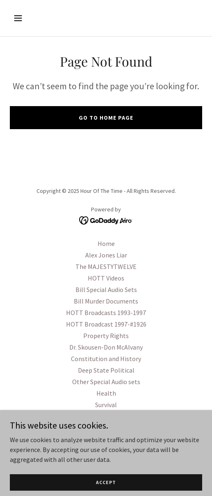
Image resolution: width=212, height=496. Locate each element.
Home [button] (106, 243)
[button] (32, 18)
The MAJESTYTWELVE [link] (106, 266)
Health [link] (106, 393)
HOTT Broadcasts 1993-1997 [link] (106, 312)
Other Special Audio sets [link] (106, 382)
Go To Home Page (106, 117)
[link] (106, 220)
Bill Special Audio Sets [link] (106, 289)
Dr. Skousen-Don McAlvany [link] (106, 347)
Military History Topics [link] (106, 416)
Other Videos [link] (106, 439)
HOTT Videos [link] (106, 278)
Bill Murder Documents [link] (106, 301)
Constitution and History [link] (106, 359)
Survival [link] (106, 405)
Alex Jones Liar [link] (106, 255)
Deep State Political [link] (106, 370)
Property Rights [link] (106, 335)
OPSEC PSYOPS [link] (106, 428)
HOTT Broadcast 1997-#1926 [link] (106, 324)
